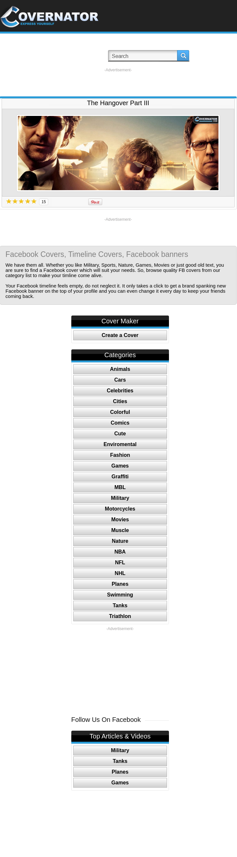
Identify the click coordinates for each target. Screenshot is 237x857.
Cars (120, 380)
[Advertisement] (118, 82)
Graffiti (120, 476)
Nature (120, 541)
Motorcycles (120, 509)
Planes (120, 584)
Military (120, 498)
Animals (120, 369)
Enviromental (120, 444)
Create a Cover (120, 335)
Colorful (120, 412)
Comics (120, 423)
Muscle (120, 530)
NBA (120, 552)
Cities (120, 401)
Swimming (120, 594)
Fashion (120, 455)
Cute (120, 433)
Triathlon (120, 616)
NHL (120, 573)
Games (120, 466)
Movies (120, 519)
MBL (120, 487)
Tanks (120, 605)
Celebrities (120, 390)
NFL (120, 562)
